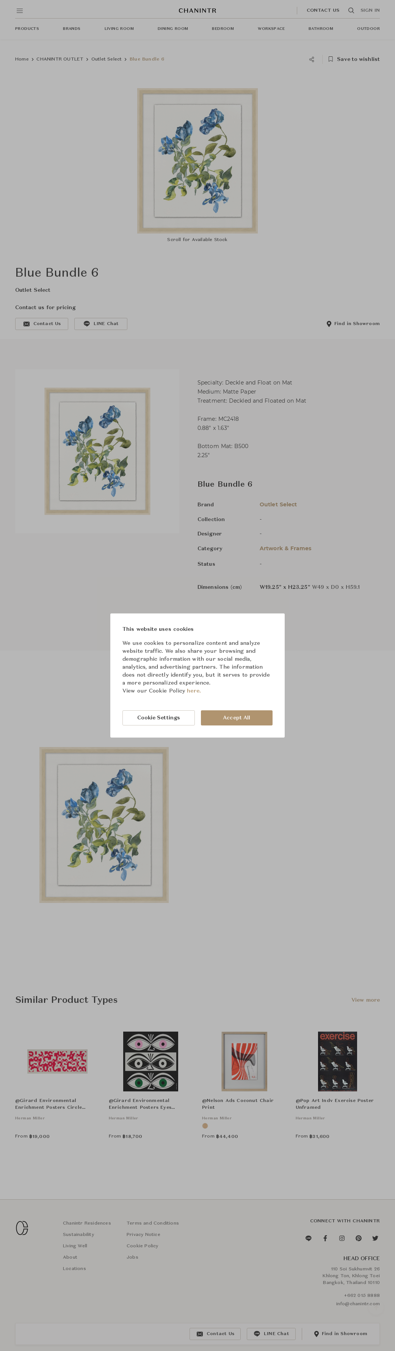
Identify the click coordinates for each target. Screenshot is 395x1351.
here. (194, 691)
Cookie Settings (158, 718)
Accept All (236, 718)
